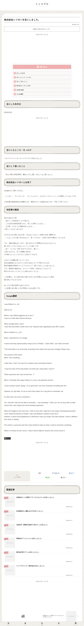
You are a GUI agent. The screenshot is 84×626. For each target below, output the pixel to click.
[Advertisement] (42, 48)
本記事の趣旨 (21, 91)
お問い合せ (58, 616)
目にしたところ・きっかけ (24, 77)
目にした (7, 439)
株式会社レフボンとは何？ (24, 86)
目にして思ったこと (23, 82)
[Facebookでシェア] (56, 474)
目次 (40, 67)
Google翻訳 (20, 95)
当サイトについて (28, 616)
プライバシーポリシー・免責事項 (44, 616)
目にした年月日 (21, 73)
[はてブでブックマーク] (72, 474)
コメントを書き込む (43, 598)
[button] (64, 479)
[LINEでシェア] (48, 479)
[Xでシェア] (39, 474)
